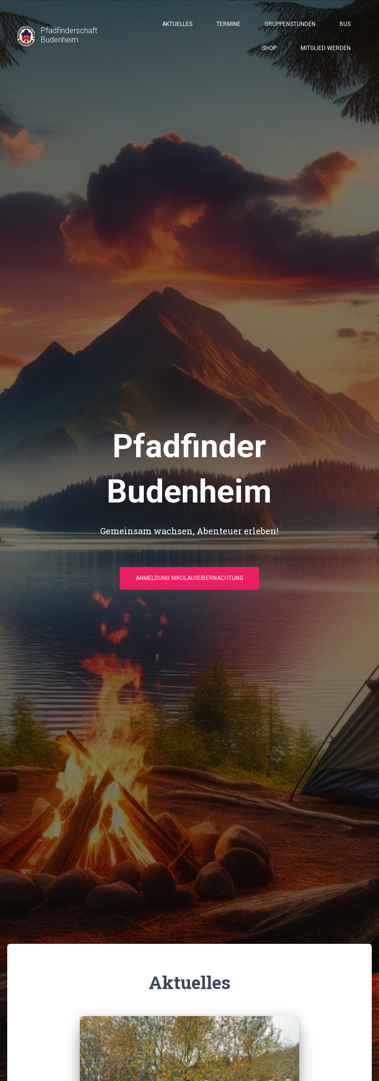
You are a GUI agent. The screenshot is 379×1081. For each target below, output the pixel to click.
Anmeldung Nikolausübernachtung (189, 578)
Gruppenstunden (290, 24)
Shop (269, 48)
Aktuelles (177, 24)
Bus (345, 24)
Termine (228, 24)
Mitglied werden (326, 48)
